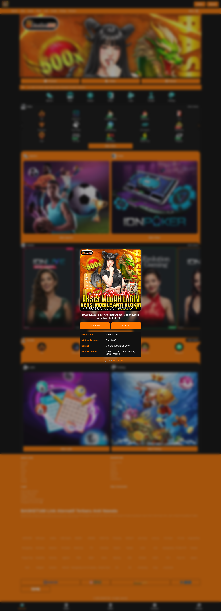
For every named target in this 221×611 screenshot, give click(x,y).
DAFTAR (95, 325)
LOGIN (126, 325)
